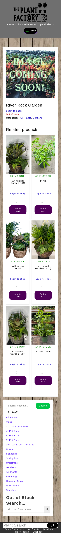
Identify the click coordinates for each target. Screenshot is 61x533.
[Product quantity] (18, 201)
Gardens (38, 118)
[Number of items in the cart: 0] (12, 412)
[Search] (52, 525)
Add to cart (17, 210)
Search (43, 405)
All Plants (25, 118)
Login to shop (14, 111)
